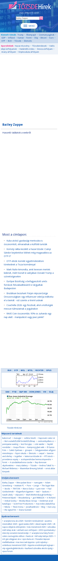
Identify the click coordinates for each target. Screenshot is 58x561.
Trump (20, 34)
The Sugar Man (48, 485)
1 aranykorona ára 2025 (12, 521)
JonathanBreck (32, 507)
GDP (3, 37)
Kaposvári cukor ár (47, 438)
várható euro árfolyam (27, 530)
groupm (28, 450)
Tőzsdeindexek (39, 45)
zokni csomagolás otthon (13, 536)
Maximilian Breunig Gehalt (31, 468)
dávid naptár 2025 (43, 524)
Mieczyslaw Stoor (24, 482)
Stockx (7, 488)
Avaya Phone (19, 447)
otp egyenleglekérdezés (12, 548)
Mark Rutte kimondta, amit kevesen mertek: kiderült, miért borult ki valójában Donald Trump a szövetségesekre (29, 273)
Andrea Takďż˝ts (46, 465)
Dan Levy (52, 507)
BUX (10, 40)
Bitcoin (44, 37)
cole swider (39, 444)
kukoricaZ (6, 438)
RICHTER (39, 370)
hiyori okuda (20, 453)
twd (37, 491)
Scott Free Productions (23, 503)
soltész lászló (30, 438)
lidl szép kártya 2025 (44, 536)
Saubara (45, 491)
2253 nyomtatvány (47, 530)
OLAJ (51, 392)
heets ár (29, 536)
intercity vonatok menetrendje (15, 533)
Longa (36, 485)
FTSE (14, 392)
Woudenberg (24, 497)
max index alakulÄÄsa (45, 503)
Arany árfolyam (8, 51)
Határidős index (26, 48)
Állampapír (31, 34)
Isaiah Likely (7, 494)
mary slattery (22, 465)
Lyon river (40, 488)
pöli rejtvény (41, 542)
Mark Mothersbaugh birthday (39, 494)
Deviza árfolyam (45, 48)
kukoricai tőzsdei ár (33, 456)
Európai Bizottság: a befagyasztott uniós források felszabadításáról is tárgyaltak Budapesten (25, 285)
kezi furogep (26, 444)
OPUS (48, 370)
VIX (44, 392)
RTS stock (48, 456)
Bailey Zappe (8, 482)
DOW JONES (35, 392)
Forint (29, 37)
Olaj (36, 37)
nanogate (38, 482)
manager (17, 438)
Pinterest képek (9, 497)
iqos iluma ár (28, 539)
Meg (43, 507)
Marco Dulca (28, 488)
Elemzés (28, 40)
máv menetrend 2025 (36, 527)
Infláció (11, 37)
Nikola (7, 507)
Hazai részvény (22, 45)
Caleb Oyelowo (15, 450)
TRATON (16, 488)
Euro (51, 37)
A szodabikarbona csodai (21, 462)
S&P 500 (23, 392)
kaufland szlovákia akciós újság (38, 548)
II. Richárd (51, 497)
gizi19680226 (38, 497)
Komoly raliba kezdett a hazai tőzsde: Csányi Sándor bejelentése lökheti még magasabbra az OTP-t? (28, 253)
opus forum (7, 551)
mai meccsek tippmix (25, 542)
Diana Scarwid (25, 510)
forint (4, 462)
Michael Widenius (9, 468)
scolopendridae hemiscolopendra (36, 459)
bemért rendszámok (34, 521)
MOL (23, 370)
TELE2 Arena (18, 507)
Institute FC (19, 485)
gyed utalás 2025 (26, 524)
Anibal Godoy (10, 500)
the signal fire (10, 510)
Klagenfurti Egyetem (25, 491)
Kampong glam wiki (35, 447)
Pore (29, 485)
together (18, 456)
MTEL (30, 370)
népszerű (19, 494)
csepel (41, 453)
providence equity (10, 459)
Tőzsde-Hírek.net (14, 427)
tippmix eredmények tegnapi (40, 545)
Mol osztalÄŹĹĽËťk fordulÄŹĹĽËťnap (19, 441)
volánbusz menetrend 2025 (14, 545)
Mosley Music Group (28, 500)
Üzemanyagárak (46, 34)
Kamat (21, 37)
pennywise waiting (10, 444)
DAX (7, 392)
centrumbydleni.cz (46, 441)
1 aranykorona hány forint (41, 533)
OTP (3, 40)
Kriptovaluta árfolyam (29, 51)
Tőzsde (17, 40)
